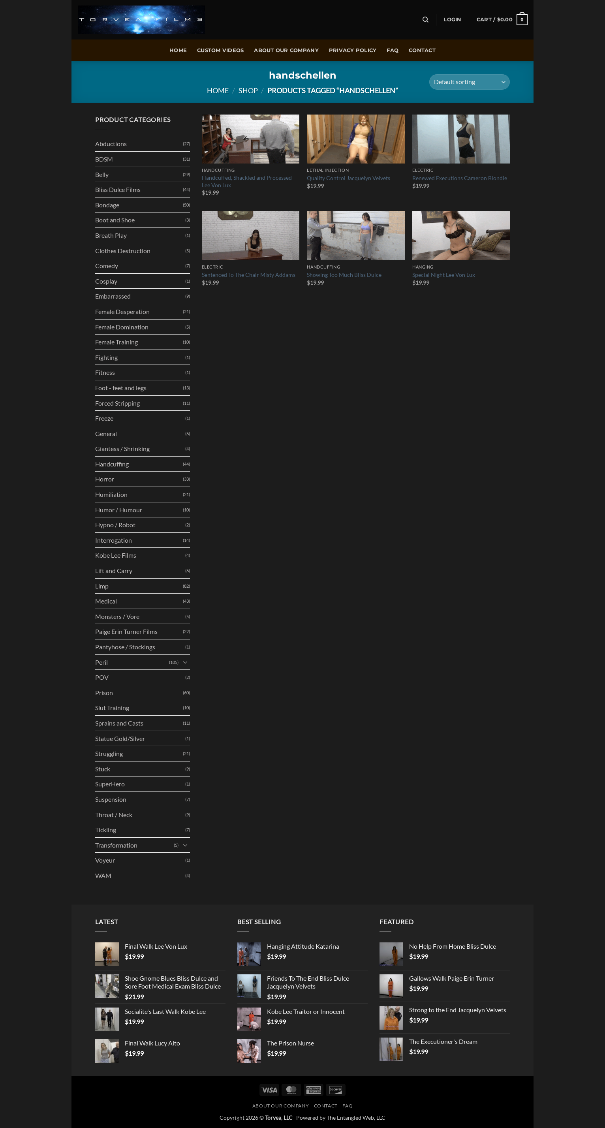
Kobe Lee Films (115, 555)
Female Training (116, 342)
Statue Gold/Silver (120, 738)
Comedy (106, 265)
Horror (104, 479)
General (106, 433)
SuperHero (110, 784)
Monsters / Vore (117, 616)
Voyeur (105, 860)
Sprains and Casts (119, 723)
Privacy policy (353, 50)
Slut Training (112, 707)
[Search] (425, 19)
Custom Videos (220, 50)
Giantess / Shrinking (122, 448)
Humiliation (111, 494)
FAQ (392, 50)
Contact (422, 50)
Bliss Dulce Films (118, 189)
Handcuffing (112, 464)
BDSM (104, 159)
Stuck (102, 769)
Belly (102, 174)
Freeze (104, 418)
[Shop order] (469, 82)
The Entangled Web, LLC (356, 1117)
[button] (452, 20)
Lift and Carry (113, 570)
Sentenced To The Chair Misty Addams (248, 274)
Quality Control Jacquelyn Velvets (348, 178)
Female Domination (121, 327)
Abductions (111, 143)
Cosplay (106, 281)
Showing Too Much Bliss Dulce (344, 274)
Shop (248, 90)
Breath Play (111, 235)
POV (102, 677)
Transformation (116, 845)
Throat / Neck (113, 814)
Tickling (105, 829)
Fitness (105, 372)
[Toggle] (185, 662)
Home (178, 50)
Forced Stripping (117, 403)
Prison (104, 692)
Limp (102, 586)
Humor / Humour (118, 509)
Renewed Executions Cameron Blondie (459, 178)
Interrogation (113, 540)
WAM (103, 875)
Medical (106, 601)
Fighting (106, 357)
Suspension (110, 799)
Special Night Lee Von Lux (443, 274)
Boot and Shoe (115, 220)
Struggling (109, 753)
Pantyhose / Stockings (125, 646)
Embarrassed (113, 296)
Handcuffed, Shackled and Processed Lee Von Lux (247, 181)
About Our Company (286, 50)
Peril (101, 662)
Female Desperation (122, 311)
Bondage (107, 205)
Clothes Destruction (122, 250)
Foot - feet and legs (121, 387)
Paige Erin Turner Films (126, 631)
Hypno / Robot (115, 524)
